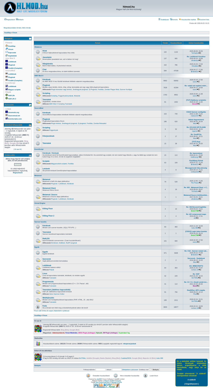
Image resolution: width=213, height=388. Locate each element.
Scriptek (46, 161)
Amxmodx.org (13, 112)
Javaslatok (47, 57)
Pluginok (11, 65)
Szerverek (47, 259)
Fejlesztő (99, 333)
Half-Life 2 (12, 99)
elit (195, 218)
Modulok (77, 96)
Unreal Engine (39, 203)
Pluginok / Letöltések (58, 184)
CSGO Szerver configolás (196, 112)
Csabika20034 (126, 358)
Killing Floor (48, 209)
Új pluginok (82, 123)
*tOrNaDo (194, 53)
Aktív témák (26, 28)
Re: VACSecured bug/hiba (196, 207)
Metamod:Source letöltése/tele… (196, 195)
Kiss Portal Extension (103, 382)
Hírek (45, 51)
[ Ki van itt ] (18, 149)
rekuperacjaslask (129, 344)
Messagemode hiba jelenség (196, 168)
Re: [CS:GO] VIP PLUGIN (196, 127)
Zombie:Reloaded (100, 123)
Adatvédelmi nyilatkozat (61, 311)
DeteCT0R (195, 211)
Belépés (20, 19)
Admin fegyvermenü (196, 119)
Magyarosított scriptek (59, 164)
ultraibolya (194, 60)
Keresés (174, 19)
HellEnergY (195, 157)
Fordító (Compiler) (15, 68)
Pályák (51, 270)
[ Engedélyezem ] (191, 384)
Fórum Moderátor (71, 333)
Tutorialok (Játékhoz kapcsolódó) (56, 290)
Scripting (46, 93)
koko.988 (195, 228)
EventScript (38, 149)
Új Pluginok (93, 89)
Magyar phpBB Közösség (112, 381)
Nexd (195, 286)
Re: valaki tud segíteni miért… (196, 86)
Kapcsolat (12, 52)
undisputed (195, 172)
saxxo (195, 82)
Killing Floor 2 (48, 216)
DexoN (194, 104)
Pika (194, 294)
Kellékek (62, 243)
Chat (44, 69)
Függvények (53, 130)
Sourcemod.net (14, 116)
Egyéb (36, 247)
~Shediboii (195, 66)
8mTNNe (195, 278)
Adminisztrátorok (58, 333)
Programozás (48, 282)
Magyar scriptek (14, 89)
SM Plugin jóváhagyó (110, 333)
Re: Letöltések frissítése (196, 56)
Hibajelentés (48, 64)
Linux (45, 274)
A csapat (50, 311)
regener (195, 131)
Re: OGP (196, 274)
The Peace (195, 183)
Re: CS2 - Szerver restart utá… (196, 251)
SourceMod (38, 108)
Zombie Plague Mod (112, 89)
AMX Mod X (38, 76)
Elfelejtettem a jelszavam (130, 370)
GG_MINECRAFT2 (196, 266)
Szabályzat (163, 19)
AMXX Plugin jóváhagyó (86, 333)
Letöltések (12, 62)
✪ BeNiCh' (195, 71)
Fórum (10, 49)
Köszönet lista (203, 19)
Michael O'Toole (117, 382)
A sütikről (192, 380)
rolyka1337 (195, 116)
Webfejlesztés (48, 298)
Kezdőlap (11, 46)
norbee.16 (194, 270)
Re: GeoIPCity (196, 134)
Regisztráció (9, 19)
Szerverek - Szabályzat (196, 258)
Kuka (45, 306)
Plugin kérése (56, 123)
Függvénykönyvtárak (65, 96)
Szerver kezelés (40, 222)
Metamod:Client (49, 188)
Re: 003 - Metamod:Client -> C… (196, 187)
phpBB (99, 379)
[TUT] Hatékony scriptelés (196, 100)
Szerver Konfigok (126, 89)
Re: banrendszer (196, 153)
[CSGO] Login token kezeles (196, 231)
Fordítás (101, 89)
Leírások (46, 169)
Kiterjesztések (48, 136)
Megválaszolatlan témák (12, 28)
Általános (38, 47)
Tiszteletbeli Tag (124, 333)
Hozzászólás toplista (187, 19)
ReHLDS (46, 239)
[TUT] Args (196, 142)
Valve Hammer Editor (57, 294)
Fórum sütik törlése (40, 311)
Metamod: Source (50, 195)
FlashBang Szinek (196, 160)
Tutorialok (47, 100)
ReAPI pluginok (71, 243)
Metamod (37, 175)
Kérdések (46, 79)
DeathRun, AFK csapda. (196, 290)
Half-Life (11, 95)
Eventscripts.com (15, 119)
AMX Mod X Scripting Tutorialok (60, 104)
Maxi (194, 123)
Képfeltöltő (12, 56)
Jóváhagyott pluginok (80, 89)
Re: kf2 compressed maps (196, 214)
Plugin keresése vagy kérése (61, 89)
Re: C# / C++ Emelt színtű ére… (196, 282)
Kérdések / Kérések (51, 153)
